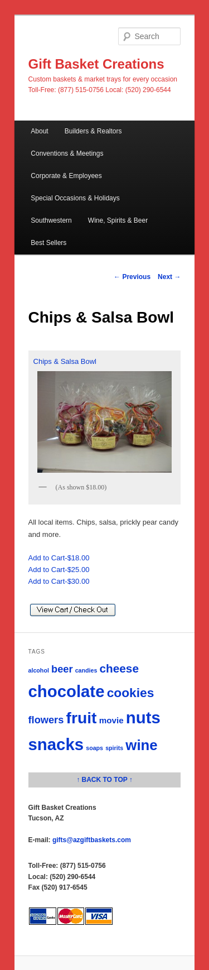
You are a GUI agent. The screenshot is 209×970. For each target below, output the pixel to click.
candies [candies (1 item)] (86, 670)
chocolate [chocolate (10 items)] (66, 691)
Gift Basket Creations (96, 63)
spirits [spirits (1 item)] (114, 748)
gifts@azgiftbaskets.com (91, 840)
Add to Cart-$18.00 (59, 558)
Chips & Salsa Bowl (104, 417)
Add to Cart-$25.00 (59, 569)
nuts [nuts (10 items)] (143, 717)
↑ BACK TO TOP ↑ (104, 780)
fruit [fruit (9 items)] (81, 718)
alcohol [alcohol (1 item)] (38, 670)
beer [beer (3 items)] (61, 669)
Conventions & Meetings (67, 153)
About (39, 131)
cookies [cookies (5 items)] (130, 692)
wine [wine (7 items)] (141, 745)
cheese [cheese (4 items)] (119, 668)
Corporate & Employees (66, 176)
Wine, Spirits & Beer (118, 220)
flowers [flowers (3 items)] (46, 720)
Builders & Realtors (93, 131)
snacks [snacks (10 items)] (56, 744)
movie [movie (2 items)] (111, 720)
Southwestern (51, 220)
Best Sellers (48, 243)
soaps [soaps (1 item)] (94, 748)
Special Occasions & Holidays (75, 198)
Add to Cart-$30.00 (59, 581)
